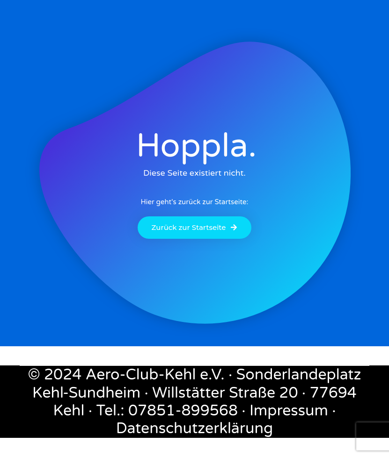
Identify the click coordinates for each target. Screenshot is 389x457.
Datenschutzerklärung (194, 428)
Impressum (289, 411)
